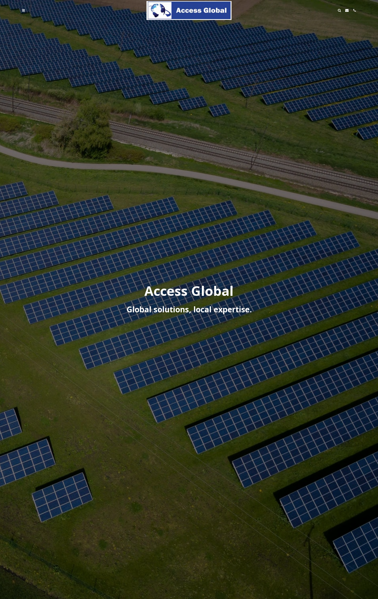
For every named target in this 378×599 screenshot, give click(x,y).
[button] (23, 10)
